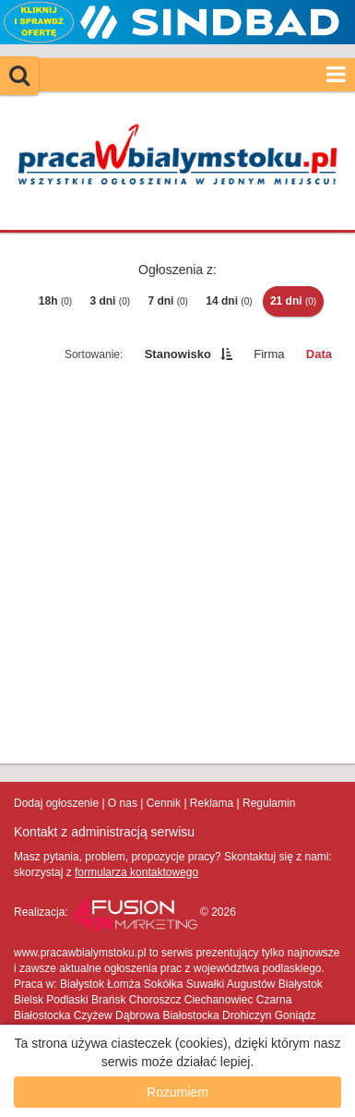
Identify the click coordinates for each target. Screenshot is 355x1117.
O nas (122, 803)
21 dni (293, 300)
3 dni (109, 300)
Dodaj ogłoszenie (56, 803)
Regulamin (269, 803)
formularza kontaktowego (136, 872)
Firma (269, 354)
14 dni (229, 300)
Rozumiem (177, 1092)
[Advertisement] (177, 567)
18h (55, 300)
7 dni (168, 300)
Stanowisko (178, 354)
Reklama (211, 803)
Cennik (164, 803)
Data (319, 354)
